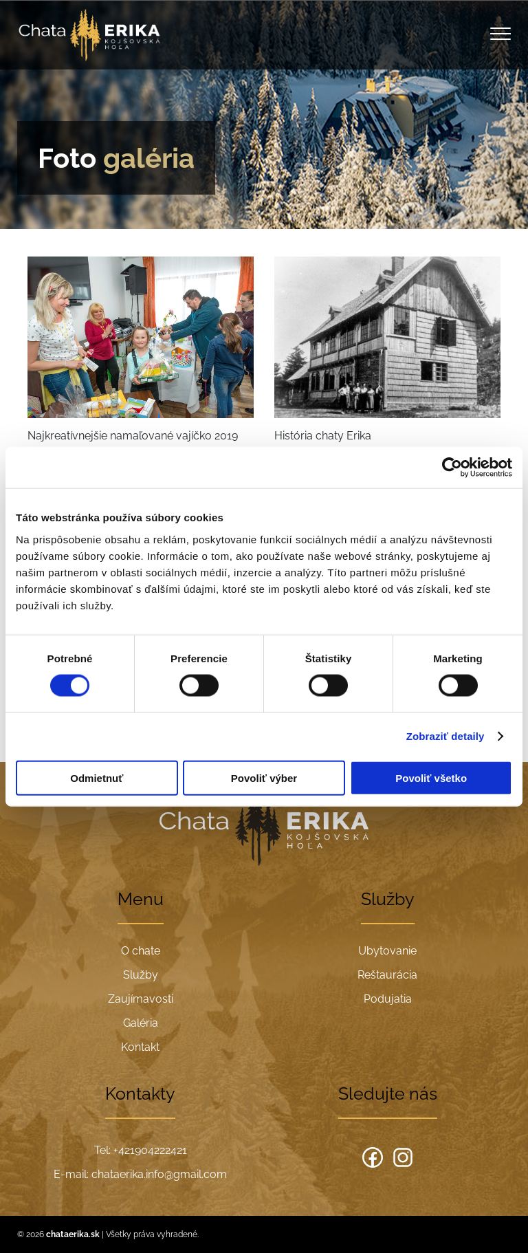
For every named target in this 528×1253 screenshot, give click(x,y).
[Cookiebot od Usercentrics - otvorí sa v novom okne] (452, 467)
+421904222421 (150, 1150)
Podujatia (388, 998)
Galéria (140, 1022)
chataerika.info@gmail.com (159, 1174)
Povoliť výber (264, 777)
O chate (140, 950)
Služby (140, 974)
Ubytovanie (387, 950)
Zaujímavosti (140, 998)
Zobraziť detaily (445, 736)
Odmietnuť (96, 777)
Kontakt (140, 1047)
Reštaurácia (387, 974)
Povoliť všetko (431, 777)
